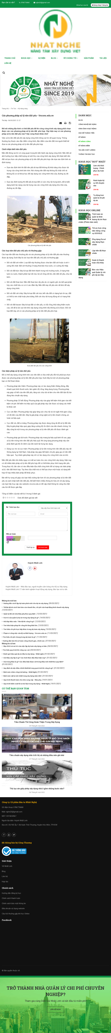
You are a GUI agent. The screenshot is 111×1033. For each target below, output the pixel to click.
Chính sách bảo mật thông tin (14, 903)
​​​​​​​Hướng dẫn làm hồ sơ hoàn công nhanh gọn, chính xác (24, 641)
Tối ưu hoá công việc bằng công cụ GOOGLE (99, 230)
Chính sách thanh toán (11, 898)
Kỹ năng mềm (84, 146)
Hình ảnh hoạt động (87, 129)
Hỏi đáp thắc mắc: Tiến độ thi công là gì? (18, 621)
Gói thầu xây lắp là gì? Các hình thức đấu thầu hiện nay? (24, 658)
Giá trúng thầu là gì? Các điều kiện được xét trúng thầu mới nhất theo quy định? (33, 662)
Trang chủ (9, 58)
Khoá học (26, 58)
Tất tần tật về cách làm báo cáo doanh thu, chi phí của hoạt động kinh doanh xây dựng (36, 607)
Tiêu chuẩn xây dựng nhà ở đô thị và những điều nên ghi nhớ (37, 755)
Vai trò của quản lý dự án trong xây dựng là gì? (21, 618)
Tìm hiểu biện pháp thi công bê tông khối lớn (20, 625)
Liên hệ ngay (55, 1009)
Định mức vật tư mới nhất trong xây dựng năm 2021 (22, 676)
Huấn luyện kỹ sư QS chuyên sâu (98, 183)
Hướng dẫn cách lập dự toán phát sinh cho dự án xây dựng (25, 603)
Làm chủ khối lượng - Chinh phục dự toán (98, 168)
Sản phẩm (89, 58)
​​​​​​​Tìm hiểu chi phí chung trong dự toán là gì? (19, 637)
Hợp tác (5, 881)
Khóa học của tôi (82, 5)
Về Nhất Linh (7, 866)
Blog (54, 58)
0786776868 (24, 2)
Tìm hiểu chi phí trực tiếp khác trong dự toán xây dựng (24, 629)
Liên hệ (7, 63)
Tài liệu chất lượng (86, 150)
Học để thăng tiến (86, 133)
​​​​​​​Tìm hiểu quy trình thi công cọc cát (16, 650)
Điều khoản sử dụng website (13, 908)
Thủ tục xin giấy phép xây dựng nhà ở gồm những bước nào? (37, 788)
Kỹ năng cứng (84, 141)
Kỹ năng (82, 137)
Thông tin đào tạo (86, 154)
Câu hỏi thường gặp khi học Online (15, 914)
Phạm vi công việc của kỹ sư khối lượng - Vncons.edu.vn (25, 633)
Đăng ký (105, 5)
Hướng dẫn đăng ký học (11, 893)
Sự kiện (41, 58)
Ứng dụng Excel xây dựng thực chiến (99, 242)
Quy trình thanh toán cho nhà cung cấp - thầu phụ (22, 680)
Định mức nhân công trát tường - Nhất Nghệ (20, 672)
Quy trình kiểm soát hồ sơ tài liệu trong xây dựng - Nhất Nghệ (26, 684)
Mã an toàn (11, 534)
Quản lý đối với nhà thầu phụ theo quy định (19, 614)
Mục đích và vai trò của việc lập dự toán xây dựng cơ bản (25, 646)
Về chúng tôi (70, 58)
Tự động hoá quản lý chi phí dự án (99, 197)
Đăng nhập (96, 5)
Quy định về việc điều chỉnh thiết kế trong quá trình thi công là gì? (28, 668)
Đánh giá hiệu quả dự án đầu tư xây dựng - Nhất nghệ (23, 654)
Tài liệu (103, 58)
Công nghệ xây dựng (87, 124)
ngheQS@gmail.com (42, 2)
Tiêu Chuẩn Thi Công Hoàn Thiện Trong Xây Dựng (37, 722)
